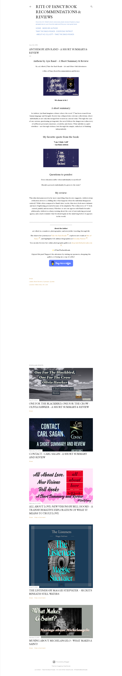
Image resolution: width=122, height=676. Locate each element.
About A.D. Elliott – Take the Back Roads (55, 34)
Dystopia (46, 281)
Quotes (52, 281)
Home (38, 28)
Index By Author (50, 28)
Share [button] (31, 278)
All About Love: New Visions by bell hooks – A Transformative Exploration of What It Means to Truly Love (61, 510)
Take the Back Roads (45, 31)
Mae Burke (66, 666)
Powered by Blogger (61, 662)
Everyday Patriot (64, 31)
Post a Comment (40, 517)
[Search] (91, 6)
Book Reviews (38, 281)
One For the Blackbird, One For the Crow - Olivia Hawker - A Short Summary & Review (59, 405)
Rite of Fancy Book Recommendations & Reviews (58, 12)
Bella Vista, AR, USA (41, 284)
